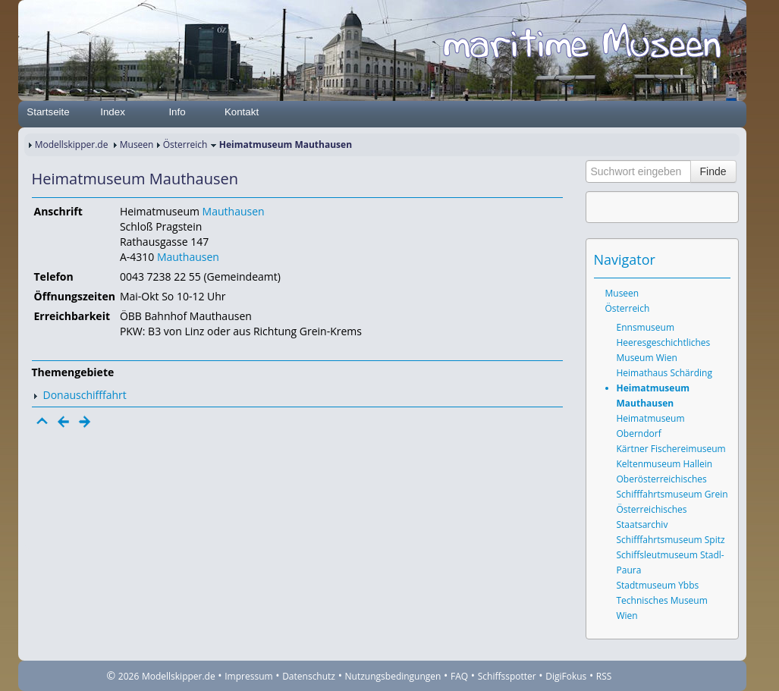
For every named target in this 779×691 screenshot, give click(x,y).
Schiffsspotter (507, 676)
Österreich (185, 144)
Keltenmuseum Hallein (665, 463)
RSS (604, 676)
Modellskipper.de (71, 144)
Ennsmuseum (646, 327)
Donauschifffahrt (85, 395)
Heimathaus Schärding (664, 372)
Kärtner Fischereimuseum (671, 448)
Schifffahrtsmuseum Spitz (671, 539)
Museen (137, 144)
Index (112, 112)
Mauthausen (234, 211)
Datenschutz (308, 676)
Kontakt (242, 112)
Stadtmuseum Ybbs (658, 585)
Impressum (248, 676)
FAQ (459, 676)
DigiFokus (565, 676)
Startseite (48, 112)
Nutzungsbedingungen (393, 676)
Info (176, 112)
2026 (128, 676)
